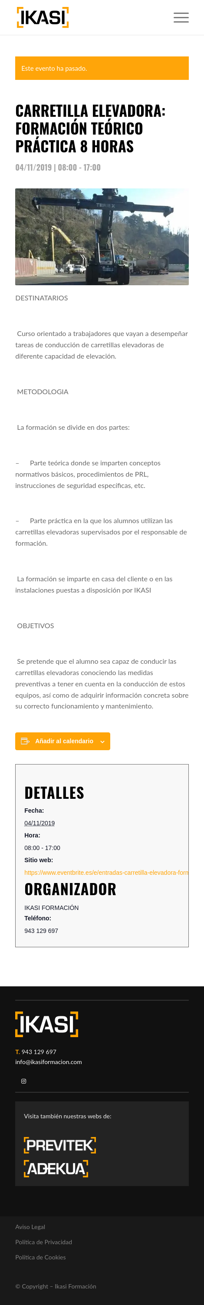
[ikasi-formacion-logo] (84, 17)
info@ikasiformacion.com (48, 1061)
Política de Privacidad (43, 1242)
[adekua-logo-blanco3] (56, 1168)
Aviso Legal (30, 1226)
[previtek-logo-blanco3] (64, 1147)
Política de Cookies (40, 1257)
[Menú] (177, 17)
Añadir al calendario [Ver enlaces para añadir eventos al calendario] (64, 741)
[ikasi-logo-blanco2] (46, 1024)
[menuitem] (177, 17)
